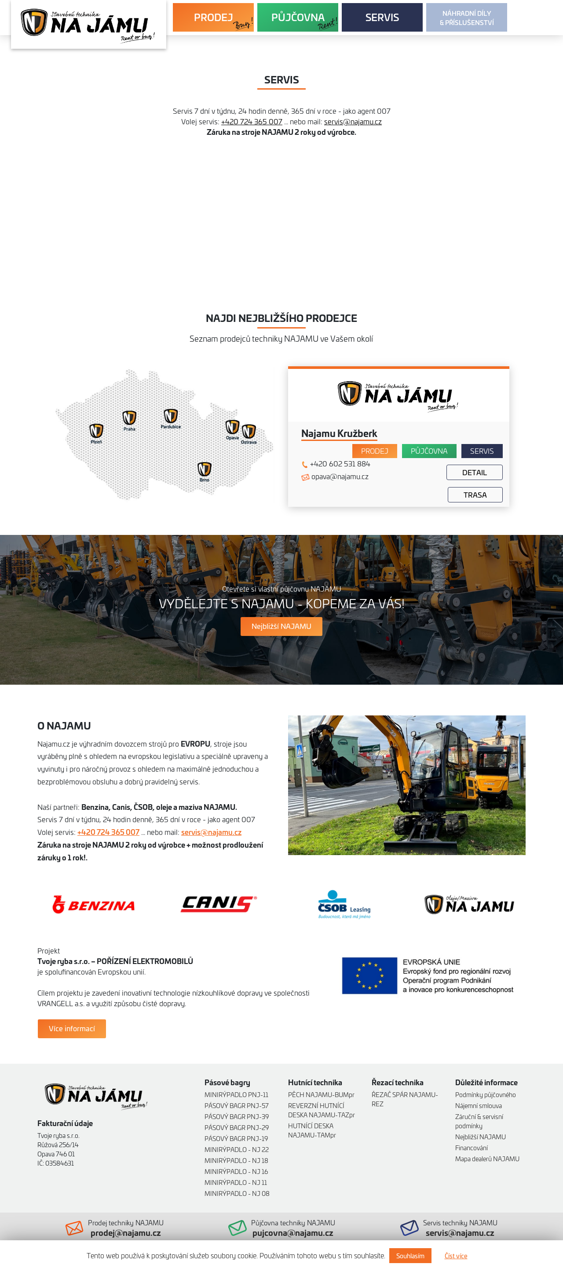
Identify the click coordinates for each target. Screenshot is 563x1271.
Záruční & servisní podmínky (479, 1121)
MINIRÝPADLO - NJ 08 (237, 1193)
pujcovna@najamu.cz (292, 1232)
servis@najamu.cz (353, 121)
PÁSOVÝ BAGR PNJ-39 (237, 1116)
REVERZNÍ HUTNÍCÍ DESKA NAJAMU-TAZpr (321, 1110)
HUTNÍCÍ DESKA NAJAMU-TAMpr (312, 1130)
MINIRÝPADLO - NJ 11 (236, 1182)
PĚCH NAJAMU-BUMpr (321, 1094)
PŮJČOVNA (298, 16)
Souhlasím (410, 1255)
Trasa (475, 494)
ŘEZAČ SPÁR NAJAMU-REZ (405, 1099)
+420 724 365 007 (251, 121)
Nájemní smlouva (478, 1105)
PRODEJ (213, 16)
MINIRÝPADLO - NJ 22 (237, 1149)
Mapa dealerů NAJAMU (487, 1158)
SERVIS (382, 16)
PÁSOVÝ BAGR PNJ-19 (236, 1138)
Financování (471, 1147)
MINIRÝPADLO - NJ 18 (236, 1160)
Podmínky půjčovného (485, 1094)
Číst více (456, 1255)
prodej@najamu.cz (126, 1232)
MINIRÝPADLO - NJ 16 (236, 1171)
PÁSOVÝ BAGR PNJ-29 (237, 1127)
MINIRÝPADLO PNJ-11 (236, 1094)
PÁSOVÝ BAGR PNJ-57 (237, 1105)
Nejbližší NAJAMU (480, 1136)
